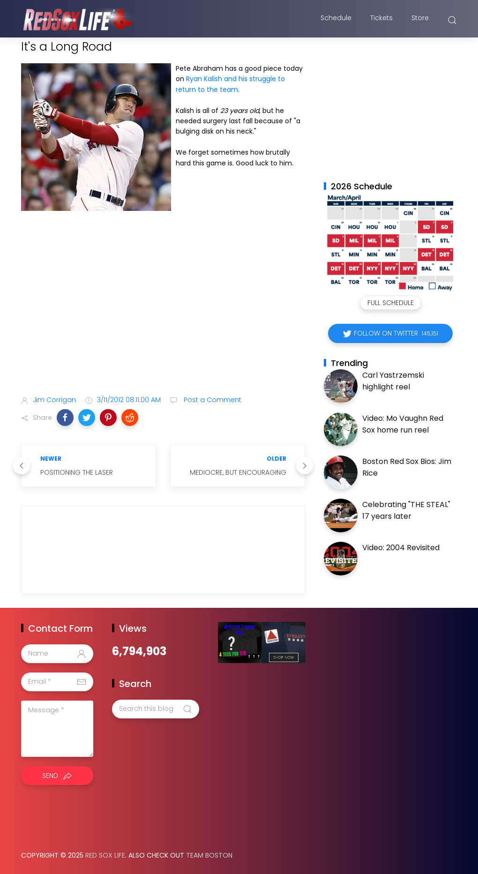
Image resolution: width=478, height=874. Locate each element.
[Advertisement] (163, 314)
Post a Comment (211, 399)
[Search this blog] (155, 709)
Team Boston (209, 855)
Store (420, 20)
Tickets (381, 20)
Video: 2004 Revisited (401, 547)
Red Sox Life (105, 855)
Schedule (336, 20)
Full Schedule (390, 302)
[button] (65, 417)
